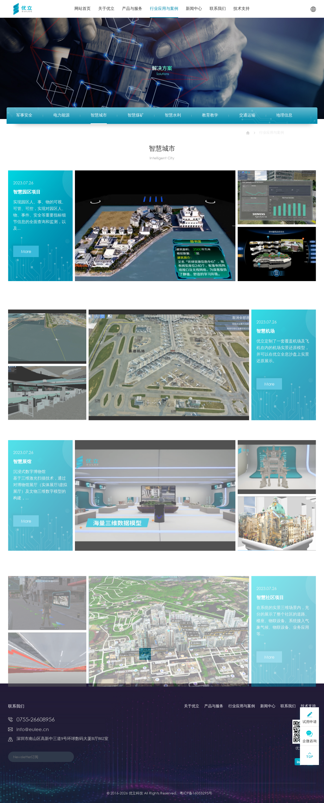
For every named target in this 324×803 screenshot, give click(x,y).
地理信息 (284, 115)
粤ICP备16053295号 (196, 793)
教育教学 (210, 115)
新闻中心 (194, 9)
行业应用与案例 (164, 9)
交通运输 (247, 115)
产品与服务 (132, 9)
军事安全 (24, 115)
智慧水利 (173, 115)
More (26, 255)
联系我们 (218, 9)
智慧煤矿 (136, 115)
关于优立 (106, 9)
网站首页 (82, 9)
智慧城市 (99, 115)
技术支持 (241, 9)
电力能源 (61, 115)
